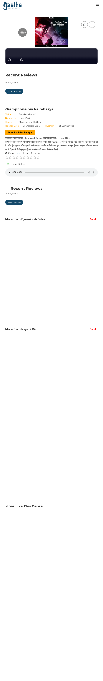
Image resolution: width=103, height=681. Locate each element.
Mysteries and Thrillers (30, 122)
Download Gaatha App (20, 132)
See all (93, 219)
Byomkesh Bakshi (27, 114)
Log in (19, 153)
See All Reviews (14, 91)
